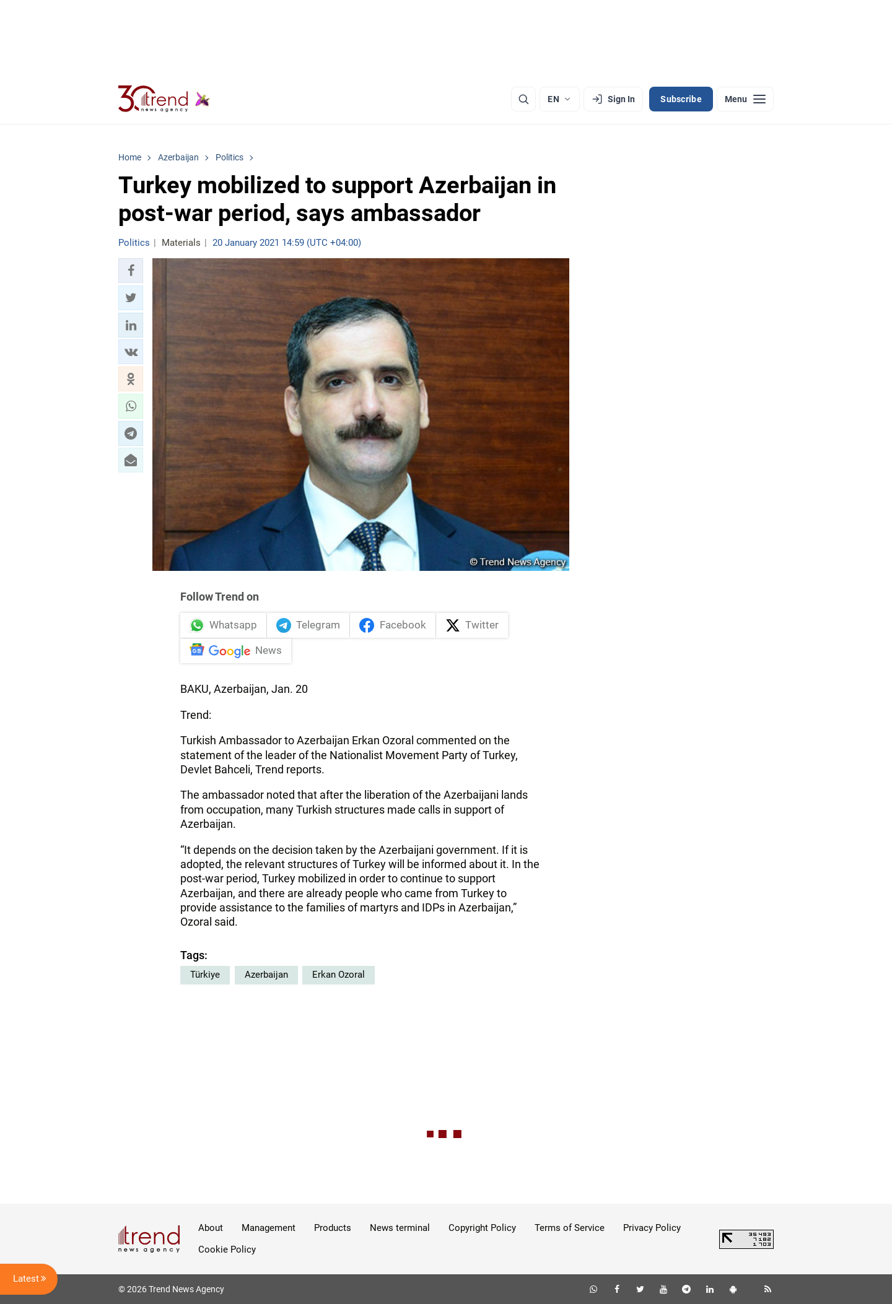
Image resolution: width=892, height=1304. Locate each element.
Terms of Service (570, 1227)
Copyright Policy (482, 1227)
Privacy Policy (652, 1227)
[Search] (523, 99)
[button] (130, 271)
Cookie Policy (227, 1249)
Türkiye (205, 974)
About (210, 1227)
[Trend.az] (164, 99)
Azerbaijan (266, 974)
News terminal (400, 1227)
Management (268, 1227)
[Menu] (745, 99)
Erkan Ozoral (338, 974)
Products (332, 1227)
